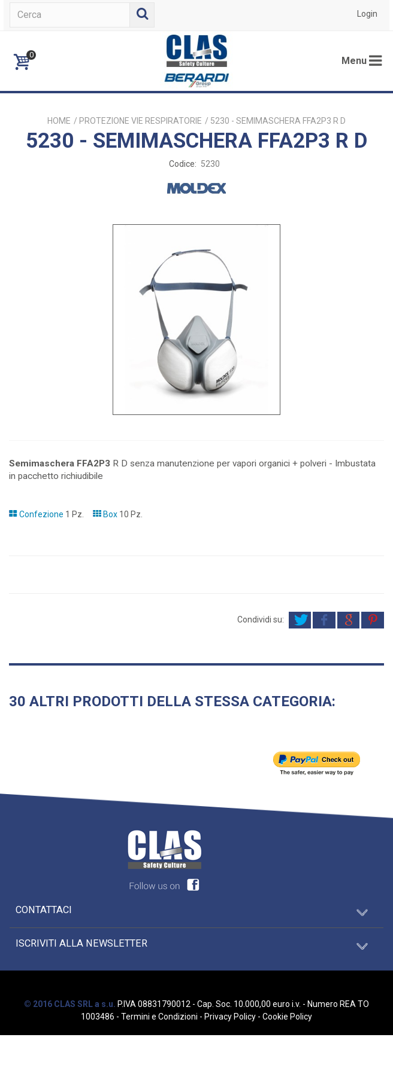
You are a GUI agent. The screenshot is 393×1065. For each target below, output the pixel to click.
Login (367, 14)
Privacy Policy (230, 1016)
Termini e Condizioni (159, 1016)
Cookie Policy (287, 1016)
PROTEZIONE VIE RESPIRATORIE (140, 121)
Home (59, 121)
